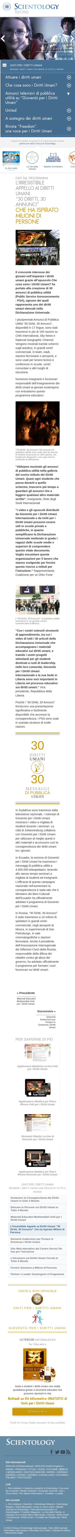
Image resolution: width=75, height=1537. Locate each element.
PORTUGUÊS (24, 1477)
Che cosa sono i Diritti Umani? (31, 85)
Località (59, 1493)
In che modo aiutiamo (11, 168)
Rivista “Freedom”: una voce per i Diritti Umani (28, 129)
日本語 (41, 1469)
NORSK (51, 1472)
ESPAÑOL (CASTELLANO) (41, 1475)
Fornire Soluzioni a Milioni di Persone (34, 1267)
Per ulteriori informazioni (31, 1493)
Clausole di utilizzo (61, 1530)
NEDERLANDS (14, 1472)
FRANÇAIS (21, 1469)
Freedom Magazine (30, 1512)
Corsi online (11, 1493)
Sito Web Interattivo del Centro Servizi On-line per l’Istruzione (37, 1250)
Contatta (49, 1493)
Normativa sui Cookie (39, 1530)
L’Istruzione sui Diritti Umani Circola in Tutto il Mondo (34, 1260)
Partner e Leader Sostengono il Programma (37, 1274)
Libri (61, 1491)
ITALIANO (11, 1477)
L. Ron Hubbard (13, 1488)
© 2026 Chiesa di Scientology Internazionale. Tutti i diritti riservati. (36, 1528)
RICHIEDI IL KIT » (37, 1411)
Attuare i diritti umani (23, 77)
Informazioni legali (14, 1533)
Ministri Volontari (28, 1491)
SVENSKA (62, 1472)
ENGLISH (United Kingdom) (49, 1466)
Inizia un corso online (44, 1507)
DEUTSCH (29, 1472)
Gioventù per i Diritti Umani (20, 1517)
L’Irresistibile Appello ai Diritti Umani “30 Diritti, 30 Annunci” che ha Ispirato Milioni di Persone (37, 1229)
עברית (32, 1469)
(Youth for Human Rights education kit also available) (37, 1423)
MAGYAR (40, 1472)
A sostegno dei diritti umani (28, 118)
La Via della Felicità (32, 160)
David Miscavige (24, 1507)
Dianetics (27, 1504)
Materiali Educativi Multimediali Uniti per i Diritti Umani (36, 1218)
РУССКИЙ (52, 1469)
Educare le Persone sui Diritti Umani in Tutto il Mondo (34, 1209)
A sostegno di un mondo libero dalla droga (35, 1513)
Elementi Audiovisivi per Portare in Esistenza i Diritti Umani (32, 1240)
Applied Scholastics (53, 159)
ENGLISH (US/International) (19, 1466)
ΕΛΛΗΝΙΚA (62, 1475)
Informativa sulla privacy (15, 1530)
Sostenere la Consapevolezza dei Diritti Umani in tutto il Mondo (35, 1199)
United (10, 110)
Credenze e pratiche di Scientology (40, 1488)
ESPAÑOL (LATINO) (16, 1475)
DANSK (9, 1469)
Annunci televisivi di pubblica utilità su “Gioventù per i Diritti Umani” (31, 97)
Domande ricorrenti (47, 1491)
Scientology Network (44, 1504)
